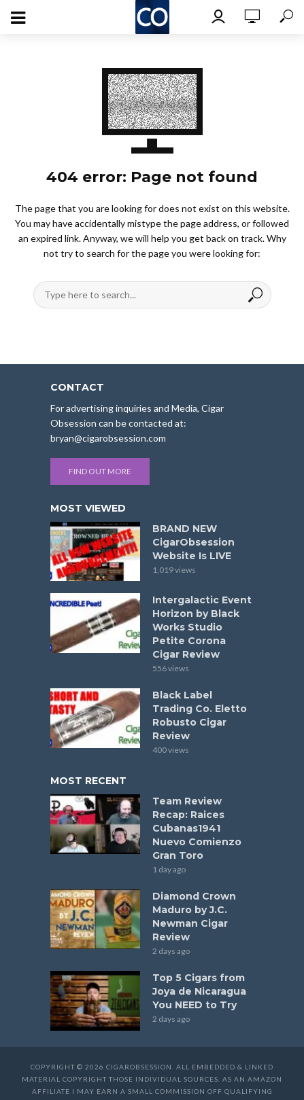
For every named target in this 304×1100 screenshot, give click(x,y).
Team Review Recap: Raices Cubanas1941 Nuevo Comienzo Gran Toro (196, 828)
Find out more (100, 471)
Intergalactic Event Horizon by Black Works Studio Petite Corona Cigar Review (202, 627)
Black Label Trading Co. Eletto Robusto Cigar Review (199, 715)
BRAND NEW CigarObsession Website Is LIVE (193, 542)
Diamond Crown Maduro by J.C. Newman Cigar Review (194, 916)
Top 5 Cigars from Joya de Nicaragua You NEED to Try (199, 991)
